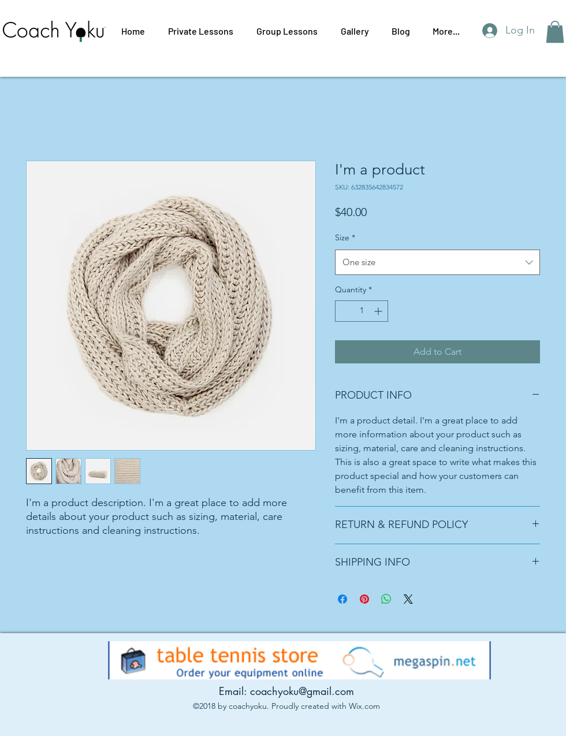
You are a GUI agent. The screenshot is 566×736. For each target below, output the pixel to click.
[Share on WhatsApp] (386, 599)
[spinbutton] (361, 311)
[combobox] (437, 262)
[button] (555, 32)
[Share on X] (408, 599)
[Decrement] (344, 311)
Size (345, 237)
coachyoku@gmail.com (302, 691)
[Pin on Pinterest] (364, 599)
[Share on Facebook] (342, 599)
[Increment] (379, 311)
